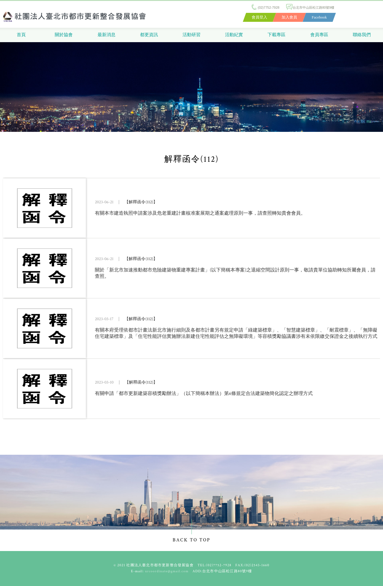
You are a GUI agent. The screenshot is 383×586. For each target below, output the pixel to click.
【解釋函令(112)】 (140, 202)
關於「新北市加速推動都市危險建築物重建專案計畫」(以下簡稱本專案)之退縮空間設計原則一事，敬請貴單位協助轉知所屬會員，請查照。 (235, 273)
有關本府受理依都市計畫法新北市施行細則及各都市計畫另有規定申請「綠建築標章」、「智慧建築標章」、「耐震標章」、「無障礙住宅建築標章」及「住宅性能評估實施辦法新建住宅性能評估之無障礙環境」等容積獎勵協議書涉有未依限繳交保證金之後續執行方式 (236, 333)
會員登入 (259, 17)
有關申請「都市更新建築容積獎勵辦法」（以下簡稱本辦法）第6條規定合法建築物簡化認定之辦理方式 (204, 393)
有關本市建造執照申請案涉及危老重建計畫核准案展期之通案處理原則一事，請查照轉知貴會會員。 (200, 213)
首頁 (21, 35)
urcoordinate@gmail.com (167, 571)
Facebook (319, 17)
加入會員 (289, 17)
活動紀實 (234, 35)
